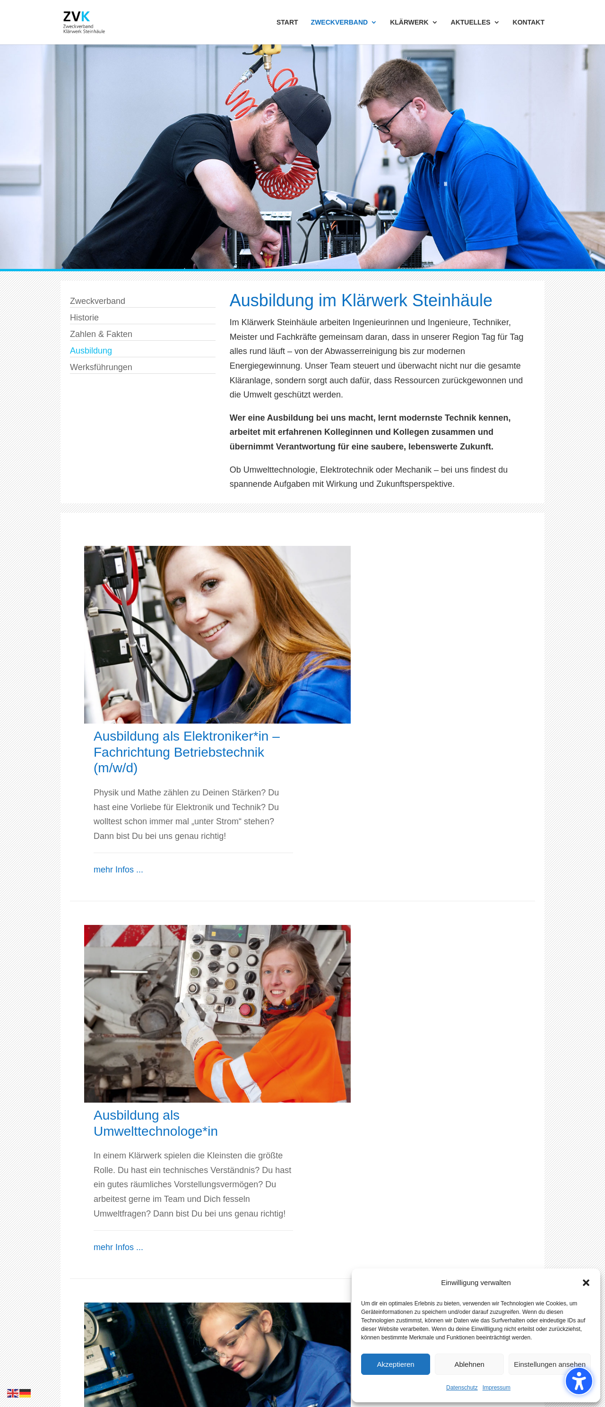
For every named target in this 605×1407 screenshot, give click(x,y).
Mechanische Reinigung (230, 1274)
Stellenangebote (340, 1303)
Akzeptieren (395, 1364)
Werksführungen (101, 367)
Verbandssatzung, (194, 1363)
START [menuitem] (287, 22)
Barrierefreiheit (337, 1332)
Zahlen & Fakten (101, 334)
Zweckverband (97, 301)
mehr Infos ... (346, 692)
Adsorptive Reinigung (225, 1303)
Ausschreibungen (342, 1274)
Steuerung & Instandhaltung (238, 1332)
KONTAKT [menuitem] (528, 22)
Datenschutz (462, 1387)
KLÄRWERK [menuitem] (409, 22)
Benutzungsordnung (268, 1363)
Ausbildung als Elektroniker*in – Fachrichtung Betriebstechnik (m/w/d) (414, 574)
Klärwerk (201, 1260)
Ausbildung (91, 350)
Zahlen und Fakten (95, 1289)
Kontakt (324, 1317)
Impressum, (83, 1363)
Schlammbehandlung (225, 1317)
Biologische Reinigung (227, 1289)
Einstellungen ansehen (550, 1364)
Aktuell (322, 1260)
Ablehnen (469, 1364)
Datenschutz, (133, 1363)
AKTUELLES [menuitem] (471, 22)
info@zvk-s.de (414, 1221)
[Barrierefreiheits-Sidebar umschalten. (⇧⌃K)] (579, 1381)
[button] (586, 1282)
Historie (84, 317)
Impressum (496, 1387)
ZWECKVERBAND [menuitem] (339, 22)
